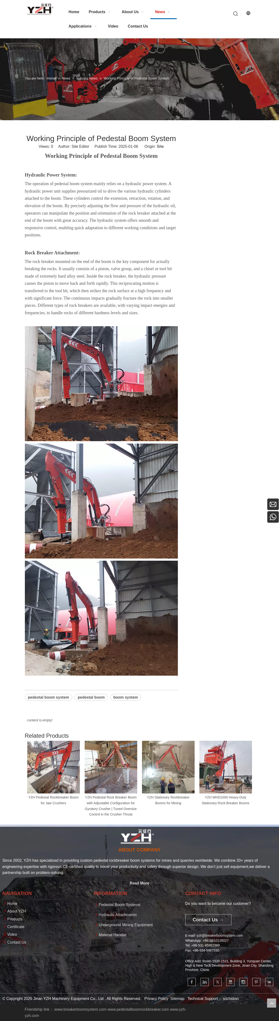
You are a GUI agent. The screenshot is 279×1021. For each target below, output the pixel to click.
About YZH (16, 911)
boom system (125, 697)
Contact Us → (208, 919)
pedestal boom (91, 697)
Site (160, 146)
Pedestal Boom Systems (119, 905)
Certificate (15, 927)
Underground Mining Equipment (126, 925)
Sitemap (177, 999)
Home (12, 903)
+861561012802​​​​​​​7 (215, 940)
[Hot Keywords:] (235, 13)
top (271, 1003)
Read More (139, 883)
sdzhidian (231, 999)
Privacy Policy (156, 999)
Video (12, 934)
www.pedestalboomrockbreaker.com (138, 1009)
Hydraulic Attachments (118, 915)
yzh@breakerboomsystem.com (220, 935)
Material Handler (113, 935)
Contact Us (16, 942)
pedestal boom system (48, 697)
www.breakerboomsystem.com (80, 1009)
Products (14, 919)
